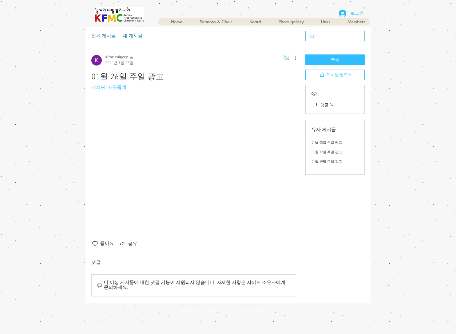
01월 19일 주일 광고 (326, 162)
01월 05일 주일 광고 (326, 143)
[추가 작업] (292, 57)
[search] (335, 36)
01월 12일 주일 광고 (326, 152)
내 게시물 (132, 36)
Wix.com (261, 311)
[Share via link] (128, 243)
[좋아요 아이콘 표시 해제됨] (95, 243)
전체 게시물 (103, 36)
